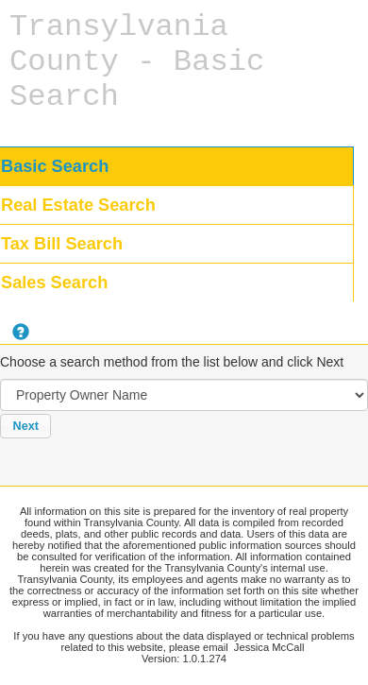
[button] (25, 426)
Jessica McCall (269, 647)
